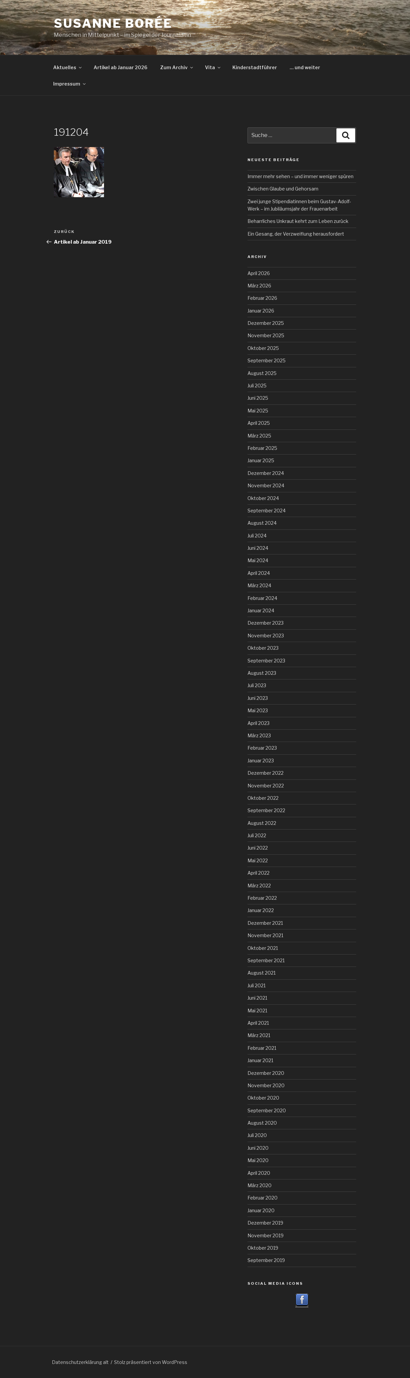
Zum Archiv (177, 67)
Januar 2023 (260, 760)
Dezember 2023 (265, 623)
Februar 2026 (262, 298)
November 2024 (265, 485)
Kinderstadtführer (254, 67)
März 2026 (259, 285)
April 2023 (258, 723)
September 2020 (266, 1110)
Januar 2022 (260, 910)
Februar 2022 (262, 898)
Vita (213, 67)
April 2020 (258, 1173)
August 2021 (261, 973)
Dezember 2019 (265, 1223)
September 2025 (266, 360)
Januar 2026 (260, 311)
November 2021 (265, 935)
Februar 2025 (262, 448)
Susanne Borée (113, 23)
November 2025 (265, 335)
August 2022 (261, 823)
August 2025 (262, 373)
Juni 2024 (257, 548)
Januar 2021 (260, 1060)
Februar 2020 (262, 1198)
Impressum (70, 84)
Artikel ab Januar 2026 (120, 67)
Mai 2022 (257, 860)
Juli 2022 (256, 835)
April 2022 (258, 873)
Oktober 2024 (263, 498)
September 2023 (266, 660)
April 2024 (258, 573)
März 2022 (259, 885)
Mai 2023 (257, 710)
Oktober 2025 (263, 348)
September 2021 (266, 960)
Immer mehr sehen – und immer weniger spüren (300, 176)
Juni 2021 (257, 998)
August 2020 (262, 1123)
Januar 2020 (261, 1210)
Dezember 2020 (265, 1073)
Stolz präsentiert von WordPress (150, 1362)
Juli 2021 (256, 985)
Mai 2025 (257, 410)
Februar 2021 (261, 1048)
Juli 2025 (257, 385)
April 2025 (258, 423)
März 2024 (259, 585)
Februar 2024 (262, 598)
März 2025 (259, 436)
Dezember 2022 (265, 773)
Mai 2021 (257, 1010)
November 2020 (266, 1085)
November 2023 (265, 635)
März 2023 (259, 735)
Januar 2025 (260, 460)
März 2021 (258, 1035)
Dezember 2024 (265, 473)
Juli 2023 (256, 685)
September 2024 (266, 510)
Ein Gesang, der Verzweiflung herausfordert (295, 234)
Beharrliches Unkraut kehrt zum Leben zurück (297, 221)
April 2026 (258, 273)
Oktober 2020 (263, 1098)
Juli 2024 (257, 535)
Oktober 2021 (262, 948)
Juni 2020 (258, 1148)
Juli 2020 (257, 1135)
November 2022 (265, 785)
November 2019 (265, 1235)
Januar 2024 (260, 610)
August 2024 (262, 523)
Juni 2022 (257, 848)
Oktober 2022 (263, 798)
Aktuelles (68, 67)
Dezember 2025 (265, 323)
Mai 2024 (257, 560)
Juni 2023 (257, 698)
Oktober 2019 (262, 1248)
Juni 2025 (257, 398)
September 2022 (266, 810)
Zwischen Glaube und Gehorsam (282, 189)
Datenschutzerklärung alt (80, 1362)
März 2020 (259, 1185)
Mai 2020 (258, 1160)
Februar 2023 (262, 748)
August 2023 (261, 673)
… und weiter (305, 67)
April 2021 (258, 1023)
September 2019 (266, 1260)
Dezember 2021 (265, 923)
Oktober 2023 (263, 648)
